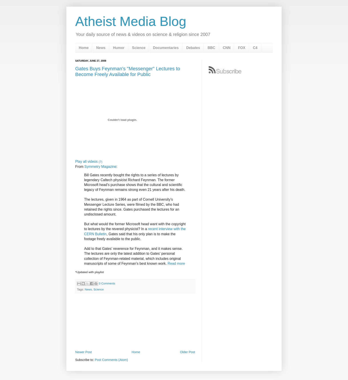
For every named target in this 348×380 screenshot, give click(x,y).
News (100, 48)
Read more (176, 263)
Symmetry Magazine (100, 166)
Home (84, 48)
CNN (227, 48)
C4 (255, 48)
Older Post (187, 352)
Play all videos (88, 161)
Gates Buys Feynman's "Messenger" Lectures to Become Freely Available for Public (127, 71)
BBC (211, 48)
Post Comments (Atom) (111, 360)
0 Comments (107, 283)
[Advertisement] (135, 336)
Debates (193, 48)
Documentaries (166, 48)
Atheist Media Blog (130, 21)
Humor (119, 48)
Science (138, 48)
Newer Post (83, 352)
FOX (241, 48)
